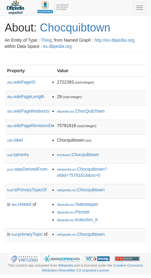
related (21, 204)
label (15, 140)
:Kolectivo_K (77, 219)
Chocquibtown (75, 27)
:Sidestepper (78, 204)
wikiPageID (21, 82)
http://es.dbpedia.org (114, 40)
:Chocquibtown (78, 154)
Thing (46, 40)
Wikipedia (65, 265)
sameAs (18, 154)
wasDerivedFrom (27, 169)
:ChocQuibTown (81, 111)
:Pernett (73, 212)
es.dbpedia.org (57, 46)
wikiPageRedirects (28, 111)
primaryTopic (27, 234)
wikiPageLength (25, 96)
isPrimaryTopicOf (27, 189)
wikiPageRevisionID (29, 125)
